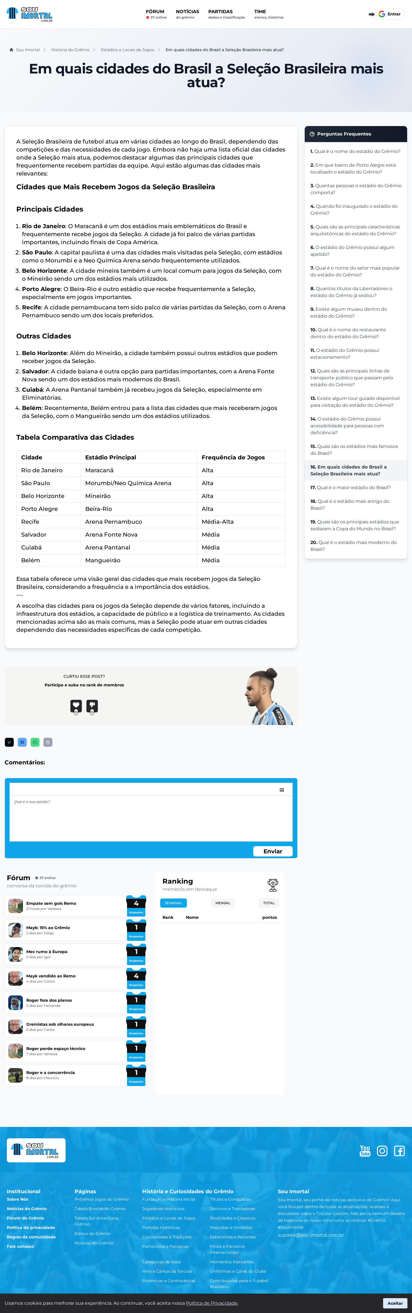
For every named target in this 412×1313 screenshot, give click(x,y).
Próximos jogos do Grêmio (102, 1199)
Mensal (222, 903)
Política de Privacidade (211, 1303)
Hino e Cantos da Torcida (167, 1271)
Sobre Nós (17, 1199)
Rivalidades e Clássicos (232, 1218)
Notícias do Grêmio (27, 1208)
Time (269, 14)
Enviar (273, 851)
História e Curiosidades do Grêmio (187, 1191)
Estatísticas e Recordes (233, 1237)
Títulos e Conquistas (230, 1199)
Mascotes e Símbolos (231, 1227)
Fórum (156, 14)
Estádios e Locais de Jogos (168, 1218)
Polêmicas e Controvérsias (168, 1280)
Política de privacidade (31, 1227)
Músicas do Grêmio (94, 1243)
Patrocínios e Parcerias (165, 1246)
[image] (282, 789)
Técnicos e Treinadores (232, 1208)
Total (269, 903)
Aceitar (395, 1303)
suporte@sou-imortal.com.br (311, 1235)
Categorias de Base (161, 1261)
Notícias (187, 14)
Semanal (173, 903)
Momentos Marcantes (232, 1261)
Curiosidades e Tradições (166, 1237)
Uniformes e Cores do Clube (238, 1271)
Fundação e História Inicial (168, 1199)
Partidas (226, 14)
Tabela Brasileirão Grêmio (100, 1208)
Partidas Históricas (161, 1227)
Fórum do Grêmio (25, 1218)
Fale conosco (20, 1246)
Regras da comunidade (31, 1237)
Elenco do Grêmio (93, 1233)
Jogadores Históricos (163, 1208)
